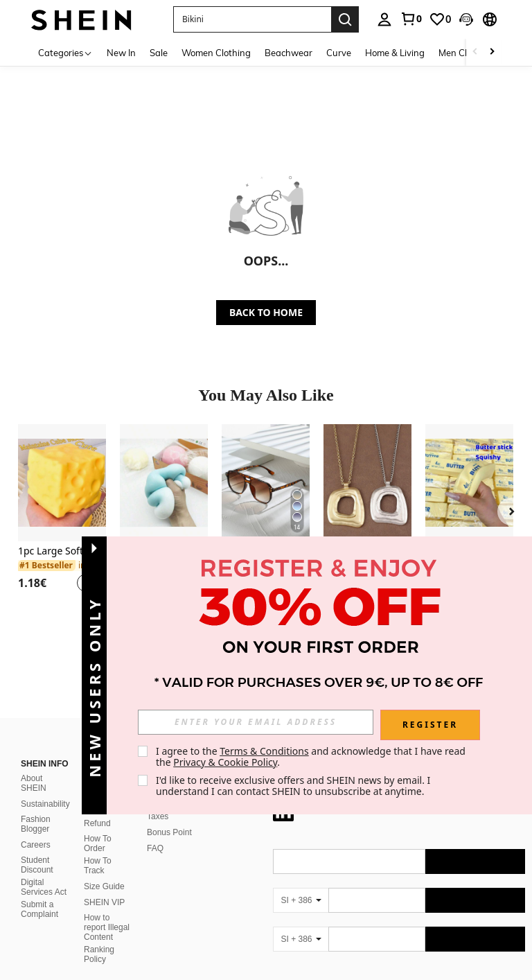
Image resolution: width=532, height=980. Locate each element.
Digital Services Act (43, 887)
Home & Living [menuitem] (395, 52)
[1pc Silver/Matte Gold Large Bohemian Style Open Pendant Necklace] (367, 482)
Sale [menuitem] (159, 52)
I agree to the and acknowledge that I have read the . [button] (312, 756)
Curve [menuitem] (338, 52)
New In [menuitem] (121, 52)
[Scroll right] (492, 52)
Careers (36, 845)
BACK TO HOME (266, 312)
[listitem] (62, 516)
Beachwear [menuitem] (288, 52)
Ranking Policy (99, 954)
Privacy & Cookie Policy (225, 762)
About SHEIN (33, 783)
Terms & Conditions (264, 751)
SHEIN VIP (104, 902)
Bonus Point (169, 832)
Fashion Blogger (36, 824)
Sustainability (45, 804)
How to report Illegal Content (107, 927)
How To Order (98, 843)
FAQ (155, 848)
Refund (97, 823)
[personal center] (384, 19)
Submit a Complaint (39, 909)
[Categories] (65, 52)
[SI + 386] (300, 900)
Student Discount (37, 865)
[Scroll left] (475, 52)
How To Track (98, 865)
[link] (411, 18)
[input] (255, 722)
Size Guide (104, 886)
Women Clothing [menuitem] (216, 52)
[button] (466, 19)
